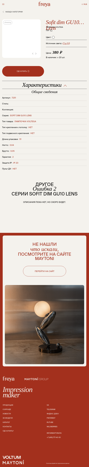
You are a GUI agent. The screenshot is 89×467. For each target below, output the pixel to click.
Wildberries (52, 426)
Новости (7, 414)
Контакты (7, 426)
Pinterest (51, 418)
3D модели (8, 418)
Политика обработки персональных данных (57, 463)
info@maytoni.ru (54, 433)
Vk (48, 405)
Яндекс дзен (53, 414)
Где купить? (8, 431)
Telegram (51, 409)
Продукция (8, 405)
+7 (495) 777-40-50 (54, 437)
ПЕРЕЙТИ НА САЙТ (44, 271)
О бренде (7, 409)
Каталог (6, 422)
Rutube (50, 422)
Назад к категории (12, 12)
